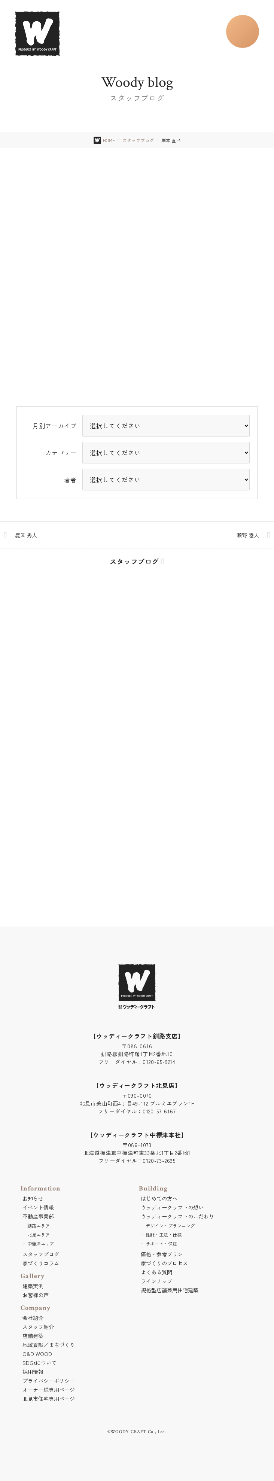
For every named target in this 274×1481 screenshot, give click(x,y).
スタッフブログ (138, 140)
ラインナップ (156, 1281)
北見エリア (38, 1234)
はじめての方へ (159, 1198)
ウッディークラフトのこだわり (177, 1216)
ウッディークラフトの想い (172, 1207)
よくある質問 (156, 1272)
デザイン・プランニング (170, 1225)
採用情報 (32, 1371)
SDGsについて (39, 1362)
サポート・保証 (161, 1243)
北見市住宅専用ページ (48, 1398)
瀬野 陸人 (248, 535)
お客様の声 (35, 1295)
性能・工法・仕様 (164, 1234)
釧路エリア (38, 1225)
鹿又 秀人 (26, 535)
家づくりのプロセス (164, 1263)
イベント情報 (38, 1207)
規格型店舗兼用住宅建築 (169, 1290)
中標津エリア (40, 1243)
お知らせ (32, 1198)
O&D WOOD (37, 1353)
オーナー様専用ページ (48, 1389)
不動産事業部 (38, 1216)
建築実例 (32, 1286)
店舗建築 (32, 1335)
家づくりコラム (40, 1263)
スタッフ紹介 (38, 1327)
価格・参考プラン (162, 1254)
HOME (109, 140)
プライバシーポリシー (48, 1380)
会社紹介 (32, 1318)
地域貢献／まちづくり (48, 1344)
